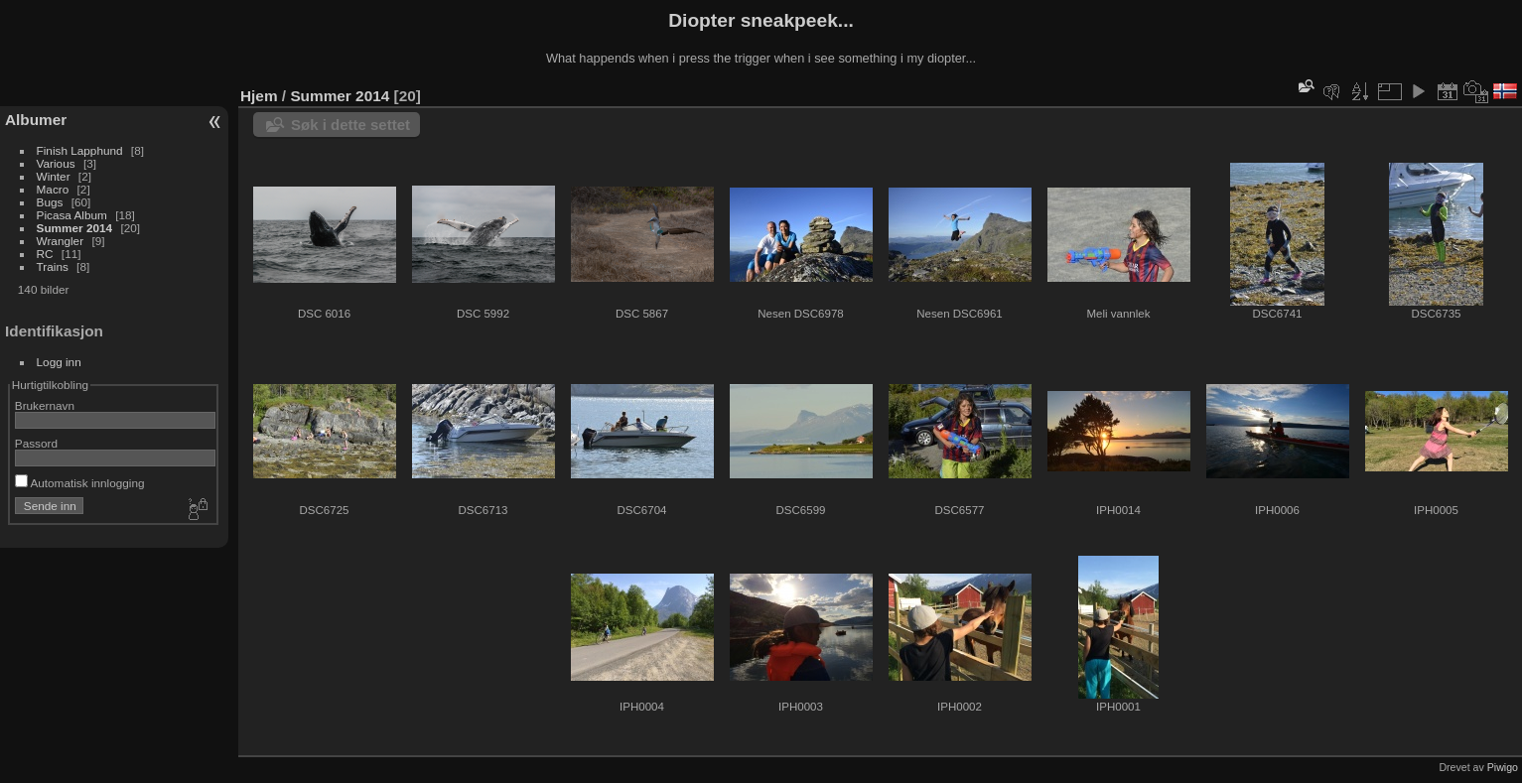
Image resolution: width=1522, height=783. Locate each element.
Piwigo (1502, 767)
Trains (53, 266)
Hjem (259, 95)
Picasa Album (72, 214)
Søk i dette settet (350, 124)
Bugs (50, 202)
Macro (53, 189)
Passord (36, 443)
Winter (53, 176)
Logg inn (59, 361)
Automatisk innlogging (80, 482)
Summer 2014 (75, 227)
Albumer (36, 119)
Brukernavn (44, 405)
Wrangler (60, 240)
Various (56, 163)
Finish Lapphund (80, 150)
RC (45, 253)
